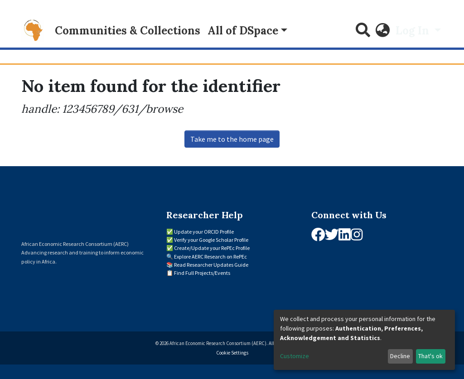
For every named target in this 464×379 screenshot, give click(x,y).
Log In (414, 31)
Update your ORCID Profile (204, 231)
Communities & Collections (127, 31)
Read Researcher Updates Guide (211, 264)
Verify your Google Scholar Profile (211, 239)
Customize (294, 356)
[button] (383, 31)
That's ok (430, 356)
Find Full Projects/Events (202, 272)
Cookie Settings (232, 353)
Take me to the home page (232, 139)
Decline (400, 356)
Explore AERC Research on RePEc (210, 256)
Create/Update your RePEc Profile (212, 248)
